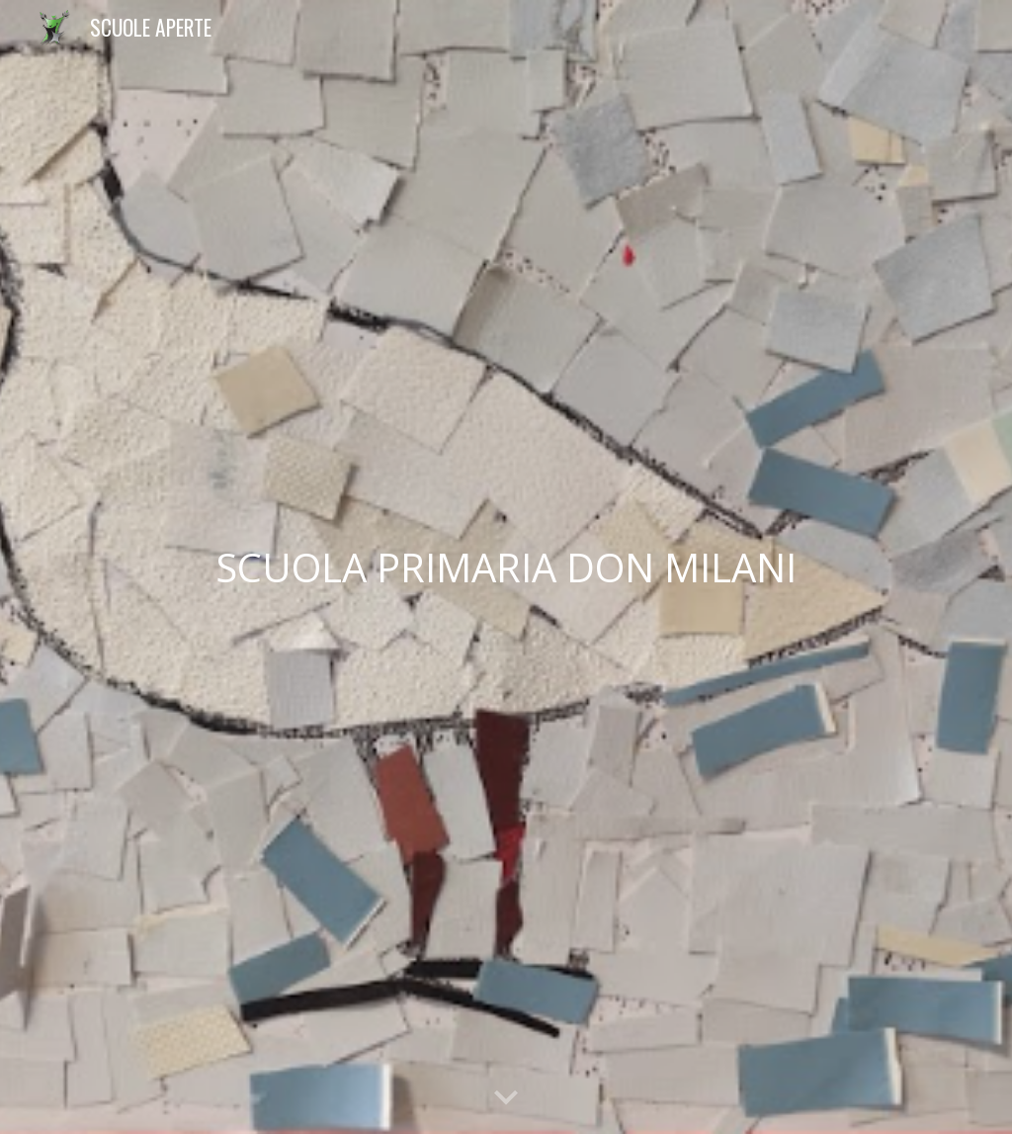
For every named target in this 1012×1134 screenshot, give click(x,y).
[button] (506, 1098)
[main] (506, 567)
